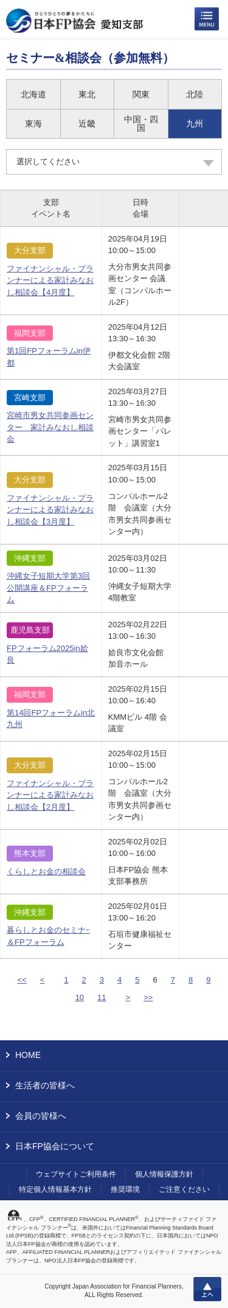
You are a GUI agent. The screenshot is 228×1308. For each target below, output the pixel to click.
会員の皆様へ (40, 1116)
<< (22, 979)
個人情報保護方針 (164, 1174)
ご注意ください (184, 1189)
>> (148, 997)
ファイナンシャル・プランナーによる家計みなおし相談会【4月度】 (50, 280)
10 (79, 997)
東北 (86, 94)
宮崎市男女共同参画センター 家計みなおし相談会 (50, 427)
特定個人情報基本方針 (55, 1189)
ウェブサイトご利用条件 (76, 1174)
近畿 (86, 123)
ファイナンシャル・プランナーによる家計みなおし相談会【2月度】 (50, 795)
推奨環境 (125, 1189)
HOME (28, 1055)
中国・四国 (141, 123)
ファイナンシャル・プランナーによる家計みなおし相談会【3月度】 (50, 509)
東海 (33, 123)
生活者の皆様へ (45, 1085)
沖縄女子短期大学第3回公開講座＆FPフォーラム (48, 587)
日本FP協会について (54, 1146)
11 (101, 997)
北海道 (33, 94)
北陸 (194, 94)
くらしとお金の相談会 (46, 871)
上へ (207, 1289)
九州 (194, 123)
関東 (141, 94)
